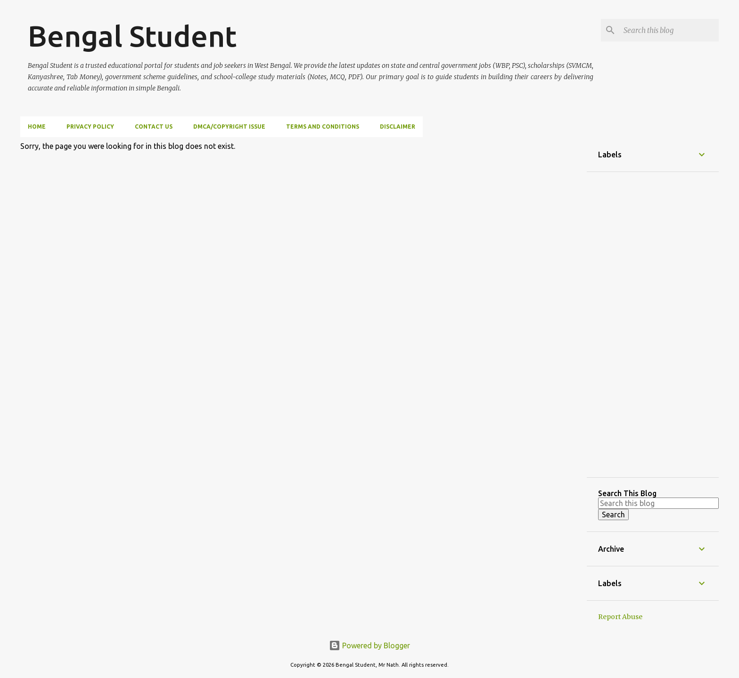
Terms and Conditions (322, 126)
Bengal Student (132, 35)
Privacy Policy (90, 126)
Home (37, 126)
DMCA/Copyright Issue (229, 126)
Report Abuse (620, 617)
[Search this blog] (669, 30)
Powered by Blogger (369, 645)
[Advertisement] (652, 324)
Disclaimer (397, 126)
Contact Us (153, 126)
